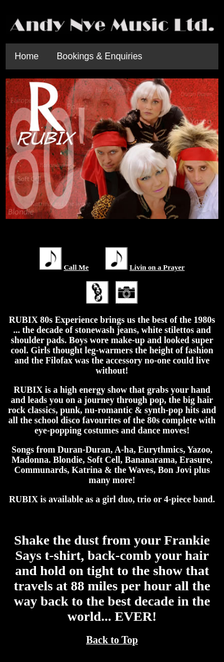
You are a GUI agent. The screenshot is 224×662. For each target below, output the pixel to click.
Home (27, 56)
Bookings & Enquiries (99, 56)
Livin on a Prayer (157, 267)
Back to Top (112, 640)
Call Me (76, 267)
